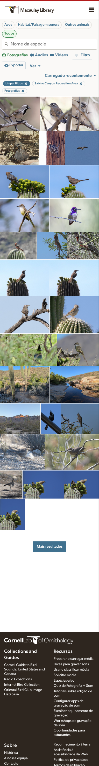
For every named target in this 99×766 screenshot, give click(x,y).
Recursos (63, 651)
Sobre (10, 745)
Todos (9, 33)
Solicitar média (65, 675)
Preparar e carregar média (74, 659)
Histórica (11, 753)
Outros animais (77, 24)
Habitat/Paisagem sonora (38, 24)
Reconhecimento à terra (72, 744)
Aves (8, 24)
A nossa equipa (16, 758)
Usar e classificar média (71, 669)
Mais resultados (49, 546)
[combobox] (54, 44)
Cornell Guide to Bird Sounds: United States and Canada (24, 669)
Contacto (11, 763)
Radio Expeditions (18, 679)
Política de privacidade (71, 760)
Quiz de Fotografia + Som (73, 686)
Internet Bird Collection (22, 685)
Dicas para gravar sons (71, 664)
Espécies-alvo (64, 680)
